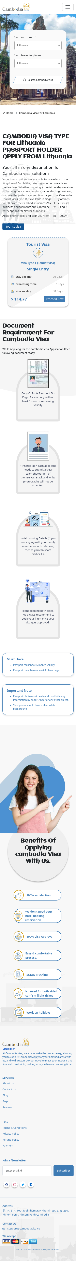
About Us (8, 1083)
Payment (7, 1145)
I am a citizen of (24, 37)
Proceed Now (54, 299)
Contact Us (9, 1089)
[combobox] (38, 45)
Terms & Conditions (14, 1128)
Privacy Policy (10, 1133)
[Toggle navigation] (68, 7)
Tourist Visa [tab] (13, 226)
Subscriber (63, 1170)
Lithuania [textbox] (22, 45)
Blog (5, 1095)
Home (7, 113)
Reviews (7, 1107)
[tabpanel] (38, 272)
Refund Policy (10, 1139)
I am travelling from (27, 55)
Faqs (5, 1101)
